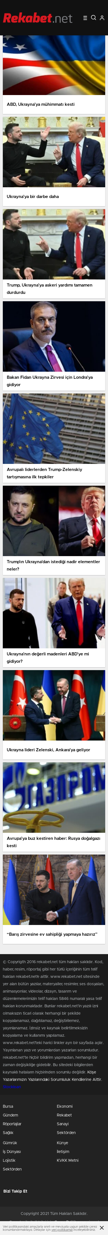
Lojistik (9, 1161)
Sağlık (8, 1133)
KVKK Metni (68, 1161)
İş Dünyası (12, 1152)
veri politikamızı (62, 1229)
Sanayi (63, 1124)
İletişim (63, 1152)
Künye (62, 1143)
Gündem (10, 1115)
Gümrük (10, 1143)
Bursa (8, 1107)
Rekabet (64, 1115)
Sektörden (66, 1133)
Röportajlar (12, 1124)
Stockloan (12, 1087)
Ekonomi (65, 1107)
